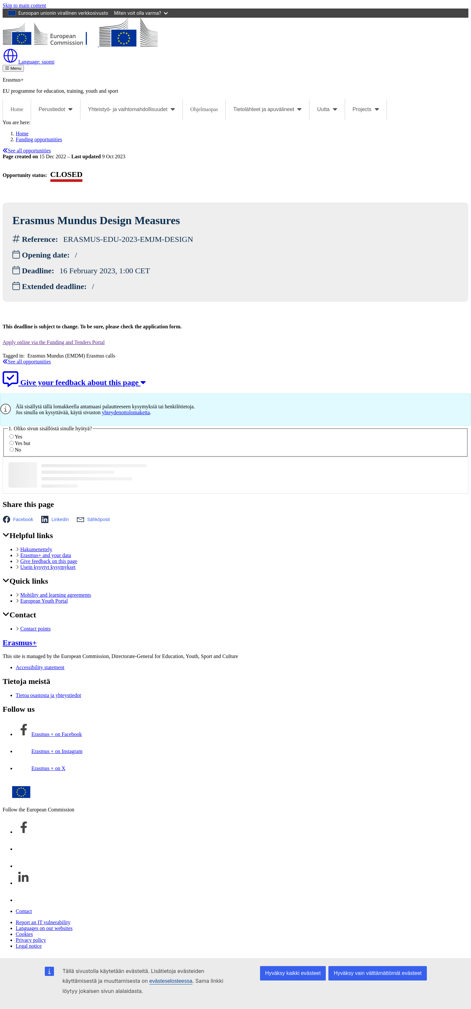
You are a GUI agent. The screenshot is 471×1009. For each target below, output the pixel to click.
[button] (20, 519)
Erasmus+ (20, 642)
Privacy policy (31, 940)
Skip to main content (24, 5)
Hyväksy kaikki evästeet (293, 973)
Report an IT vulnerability (43, 922)
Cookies (24, 934)
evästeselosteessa (170, 981)
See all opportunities (27, 150)
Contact (24, 911)
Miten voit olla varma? (141, 13)
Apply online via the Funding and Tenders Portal (54, 342)
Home (16, 109)
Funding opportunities (39, 139)
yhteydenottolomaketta (126, 412)
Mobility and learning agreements (55, 595)
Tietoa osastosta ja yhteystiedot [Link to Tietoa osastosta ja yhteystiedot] (48, 695)
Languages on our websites (44, 928)
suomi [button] (29, 62)
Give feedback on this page (48, 561)
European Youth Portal (44, 601)
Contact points (35, 628)
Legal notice (29, 946)
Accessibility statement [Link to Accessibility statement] (40, 667)
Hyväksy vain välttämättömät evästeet (378, 973)
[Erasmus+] (80, 45)
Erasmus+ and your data (45, 555)
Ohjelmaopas (204, 109)
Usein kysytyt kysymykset (48, 567)
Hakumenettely (36, 549)
